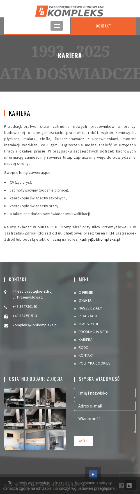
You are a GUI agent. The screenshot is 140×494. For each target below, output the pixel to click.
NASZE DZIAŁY (90, 308)
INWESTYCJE (89, 323)
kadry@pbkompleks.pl (100, 239)
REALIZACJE (88, 315)
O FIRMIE (86, 292)
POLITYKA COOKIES (95, 363)
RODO (84, 347)
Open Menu (57, 26)
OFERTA (85, 300)
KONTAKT (103, 26)
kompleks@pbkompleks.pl (35, 324)
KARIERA (86, 339)
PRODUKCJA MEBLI (94, 331)
